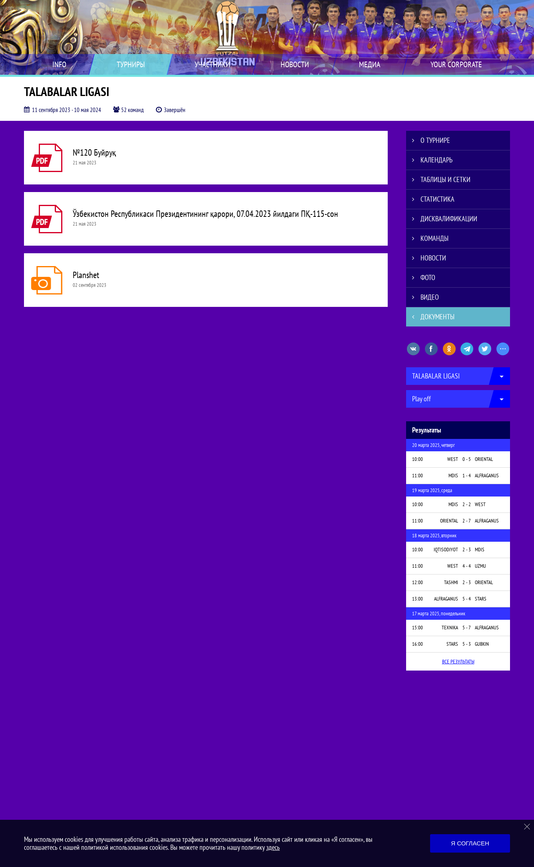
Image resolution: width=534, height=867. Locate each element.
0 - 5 (466, 459)
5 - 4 (466, 598)
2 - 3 (466, 549)
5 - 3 (466, 644)
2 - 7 (466, 520)
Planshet (86, 274)
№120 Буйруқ (94, 152)
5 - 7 (466, 627)
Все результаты (458, 661)
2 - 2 (466, 504)
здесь (273, 847)
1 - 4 (466, 475)
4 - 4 (466, 566)
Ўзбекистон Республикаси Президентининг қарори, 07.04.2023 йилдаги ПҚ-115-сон (205, 213)
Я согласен (470, 843)
